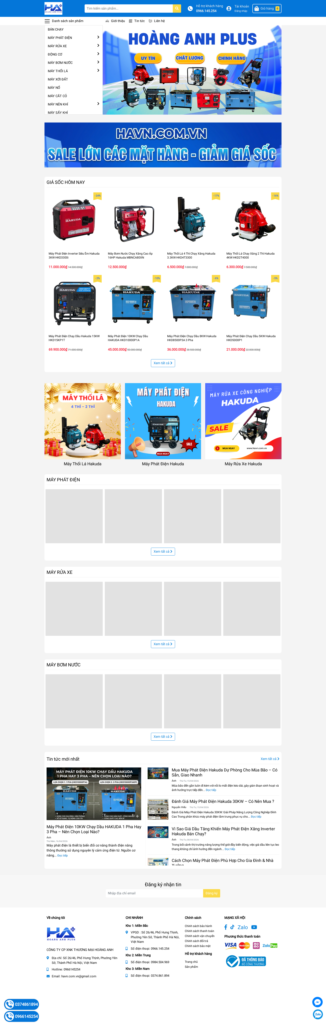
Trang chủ (191, 961)
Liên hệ (159, 21)
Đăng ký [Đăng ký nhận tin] (212, 893)
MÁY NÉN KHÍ (58, 104)
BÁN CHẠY (56, 29)
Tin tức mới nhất (63, 759)
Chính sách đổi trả (196, 941)
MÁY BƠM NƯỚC (60, 63)
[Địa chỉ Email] (163, 893)
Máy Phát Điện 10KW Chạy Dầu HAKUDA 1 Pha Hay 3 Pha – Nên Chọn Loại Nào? (94, 829)
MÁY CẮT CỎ (57, 96)
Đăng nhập (241, 10)
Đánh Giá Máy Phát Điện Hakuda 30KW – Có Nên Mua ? (223, 801)
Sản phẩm (191, 966)
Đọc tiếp (62, 855)
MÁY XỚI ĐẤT (58, 79)
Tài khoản (242, 6)
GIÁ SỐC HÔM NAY (66, 182)
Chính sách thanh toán (199, 931)
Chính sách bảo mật (198, 946)
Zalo (243, 927)
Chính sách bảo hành (198, 926)
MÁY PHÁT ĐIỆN (60, 38)
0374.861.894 (160, 976)
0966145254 (72, 969)
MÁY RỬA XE (57, 46)
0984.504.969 (160, 962)
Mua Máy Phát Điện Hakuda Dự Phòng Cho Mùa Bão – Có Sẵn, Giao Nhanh (224, 772)
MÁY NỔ (54, 88)
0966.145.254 (206, 11)
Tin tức (139, 21)
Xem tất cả (163, 363)
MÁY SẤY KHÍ (58, 113)
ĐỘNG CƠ (55, 54)
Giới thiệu (118, 21)
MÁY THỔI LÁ (58, 71)
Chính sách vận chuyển (200, 936)
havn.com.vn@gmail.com (78, 976)
